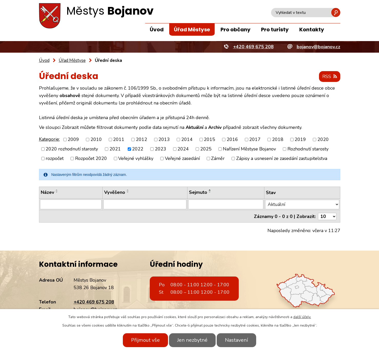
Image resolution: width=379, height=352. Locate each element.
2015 (209, 139)
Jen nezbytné (192, 340)
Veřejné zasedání (182, 158)
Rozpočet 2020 (91, 158)
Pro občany (236, 29)
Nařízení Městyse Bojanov (249, 149)
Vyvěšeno (114, 192)
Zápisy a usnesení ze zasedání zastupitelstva (281, 158)
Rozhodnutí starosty (307, 149)
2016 (232, 139)
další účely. (302, 317)
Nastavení (236, 340)
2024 (183, 149)
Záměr (218, 158)
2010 (96, 139)
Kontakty (311, 29)
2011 (118, 139)
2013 (164, 139)
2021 (115, 149)
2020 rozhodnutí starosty (72, 149)
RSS (329, 76)
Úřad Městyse (192, 29)
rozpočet (55, 158)
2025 (206, 149)
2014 (187, 139)
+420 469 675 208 (94, 302)
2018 (277, 139)
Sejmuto (198, 192)
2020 (323, 139)
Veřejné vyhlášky (135, 158)
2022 (137, 149)
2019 (300, 139)
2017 (255, 139)
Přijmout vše (145, 340)
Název (47, 192)
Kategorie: (49, 139)
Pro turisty (275, 29)
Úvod (157, 29)
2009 (73, 139)
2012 (141, 139)
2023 (160, 149)
